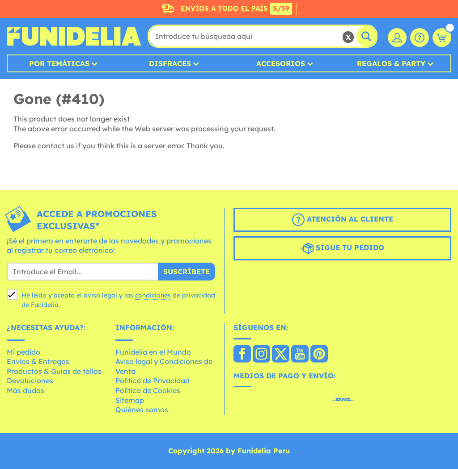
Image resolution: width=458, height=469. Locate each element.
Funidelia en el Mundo (153, 352)
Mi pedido (23, 352)
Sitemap (129, 400)
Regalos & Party (391, 63)
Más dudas (25, 390)
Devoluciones (30, 380)
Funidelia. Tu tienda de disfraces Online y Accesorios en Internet (74, 36)
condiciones (153, 295)
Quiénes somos (141, 409)
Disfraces (170, 63)
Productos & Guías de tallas (54, 371)
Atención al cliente (342, 220)
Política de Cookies (147, 390)
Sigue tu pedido (342, 248)
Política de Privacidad (152, 380)
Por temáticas (59, 63)
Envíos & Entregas (38, 361)
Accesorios (280, 63)
